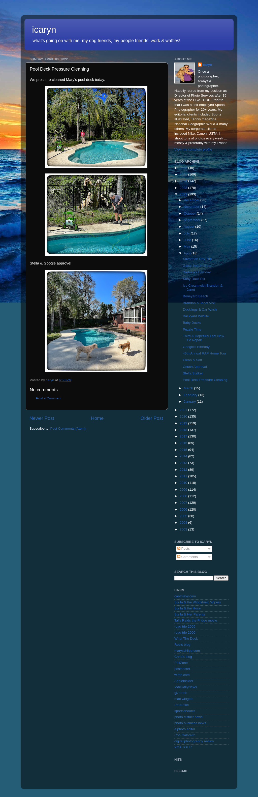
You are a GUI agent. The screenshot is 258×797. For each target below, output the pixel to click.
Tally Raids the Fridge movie (195, 620)
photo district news (188, 717)
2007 (184, 503)
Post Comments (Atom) (68, 428)
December (192, 200)
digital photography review (194, 741)
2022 (184, 194)
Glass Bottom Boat (197, 266)
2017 (184, 436)
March (189, 388)
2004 (184, 522)
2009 (184, 489)
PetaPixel (181, 705)
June (188, 240)
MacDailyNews (185, 687)
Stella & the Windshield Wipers (197, 602)
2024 (184, 181)
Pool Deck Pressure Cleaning (205, 380)
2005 (184, 516)
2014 (184, 456)
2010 (184, 483)
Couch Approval (195, 367)
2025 (184, 174)
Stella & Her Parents (189, 614)
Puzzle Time (192, 329)
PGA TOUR (183, 747)
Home (97, 418)
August (189, 226)
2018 (184, 430)
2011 (184, 476)
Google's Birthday (196, 347)
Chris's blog (183, 657)
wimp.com (182, 675)
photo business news (190, 723)
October (190, 213)
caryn (207, 65)
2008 (184, 496)
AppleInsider (183, 681)
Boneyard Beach (195, 296)
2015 (184, 450)
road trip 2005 (184, 626)
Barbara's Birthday (197, 272)
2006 (184, 509)
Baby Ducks (192, 322)
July (187, 233)
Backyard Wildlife (196, 316)
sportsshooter (184, 711)
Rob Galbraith (184, 735)
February (191, 395)
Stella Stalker (193, 373)
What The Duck (186, 638)
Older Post (152, 418)
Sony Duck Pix (194, 279)
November (192, 207)
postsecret (182, 669)
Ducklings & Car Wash (200, 309)
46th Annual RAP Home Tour (204, 353)
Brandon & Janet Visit (199, 303)
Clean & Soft (192, 360)
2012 (184, 469)
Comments (187, 557)
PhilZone (181, 663)
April (187, 253)
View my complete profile (193, 149)
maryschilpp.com (187, 651)
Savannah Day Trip (197, 259)
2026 (184, 168)
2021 (184, 410)
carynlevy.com (185, 596)
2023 (184, 188)
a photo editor (184, 729)
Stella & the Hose (187, 608)
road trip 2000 (184, 632)
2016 (184, 443)
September (192, 220)
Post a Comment (48, 398)
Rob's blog (182, 644)
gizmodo (180, 693)
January (190, 401)
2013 (184, 463)
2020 (184, 416)
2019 (184, 423)
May (187, 246)
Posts (183, 548)
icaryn (44, 29)
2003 (184, 529)
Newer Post (41, 418)
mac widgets (183, 699)
